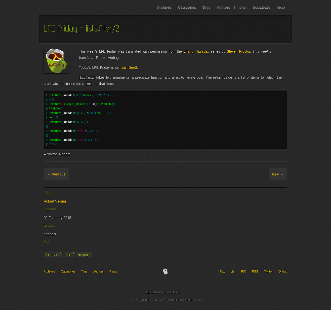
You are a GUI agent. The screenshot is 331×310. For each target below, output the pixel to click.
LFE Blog (70, 7)
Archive (75, 174)
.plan (242, 7)
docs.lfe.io (261, 7)
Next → (278, 174)
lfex (222, 271)
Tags (206, 7)
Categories (187, 7)
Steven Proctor (238, 51)
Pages (113, 271)
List (233, 271)
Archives (164, 7)
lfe (71, 254)
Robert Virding (55, 201)
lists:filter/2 (129, 67)
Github (283, 271)
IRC (243, 271)
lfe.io (280, 7)
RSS (255, 271)
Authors (223, 7)
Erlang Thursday (196, 51)
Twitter (268, 271)
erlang (85, 254)
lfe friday (54, 254)
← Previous (56, 174)
